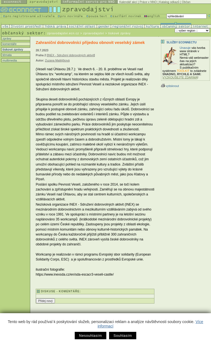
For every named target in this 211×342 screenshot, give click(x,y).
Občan (186, 2)
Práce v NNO (148, 2)
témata (7, 55)
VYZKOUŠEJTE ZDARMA (180, 77)
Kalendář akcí (128, 2)
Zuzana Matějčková (57, 60)
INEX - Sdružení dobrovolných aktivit (71, 55)
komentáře (9, 44)
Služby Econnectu (181, 42)
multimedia (9, 60)
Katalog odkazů (169, 2)
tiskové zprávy (12, 49)
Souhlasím (122, 335)
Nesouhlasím (90, 335)
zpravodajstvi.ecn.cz (63, 33)
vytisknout (170, 86)
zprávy (6, 38)
